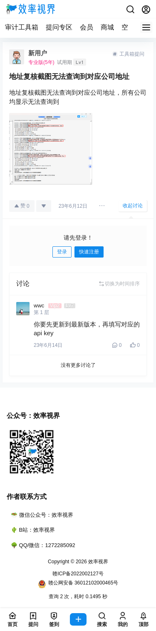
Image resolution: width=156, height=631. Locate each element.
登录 (62, 252)
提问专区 (59, 27)
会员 (86, 27)
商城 (107, 27)
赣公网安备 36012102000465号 (78, 584)
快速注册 (89, 252)
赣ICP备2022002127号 (78, 574)
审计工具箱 (21, 27)
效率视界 (97, 562)
